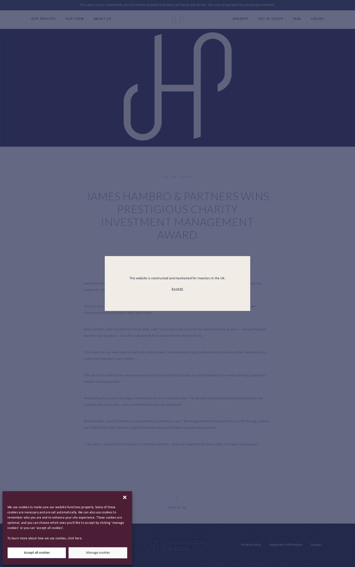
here (78, 538)
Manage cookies (98, 553)
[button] (124, 497)
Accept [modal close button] (177, 289)
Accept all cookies (37, 553)
